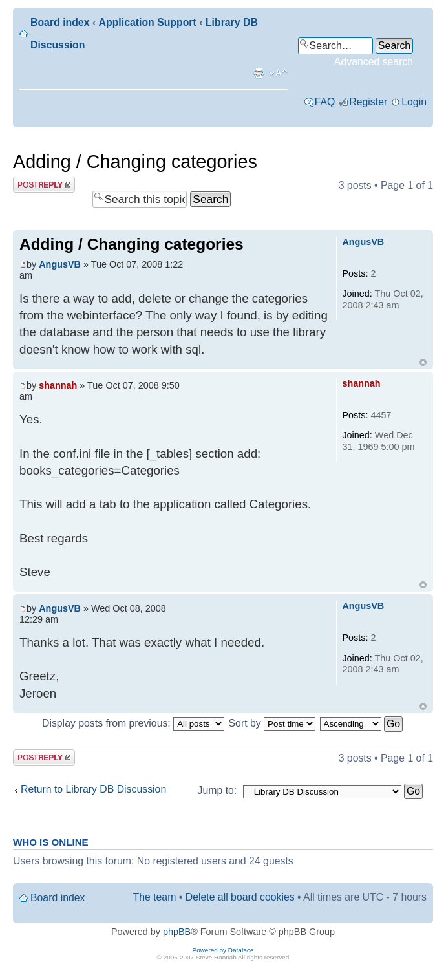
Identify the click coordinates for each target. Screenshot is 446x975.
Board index (59, 22)
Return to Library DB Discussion (93, 789)
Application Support (147, 22)
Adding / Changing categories (135, 161)
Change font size (278, 73)
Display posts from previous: (133, 723)
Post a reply (44, 185)
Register (368, 101)
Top (423, 362)
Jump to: (217, 790)
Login (414, 101)
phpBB (177, 932)
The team (154, 897)
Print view (258, 73)
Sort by (272, 723)
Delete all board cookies (240, 897)
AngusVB (60, 264)
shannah (58, 385)
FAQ (325, 101)
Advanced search (373, 61)
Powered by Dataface (223, 950)
